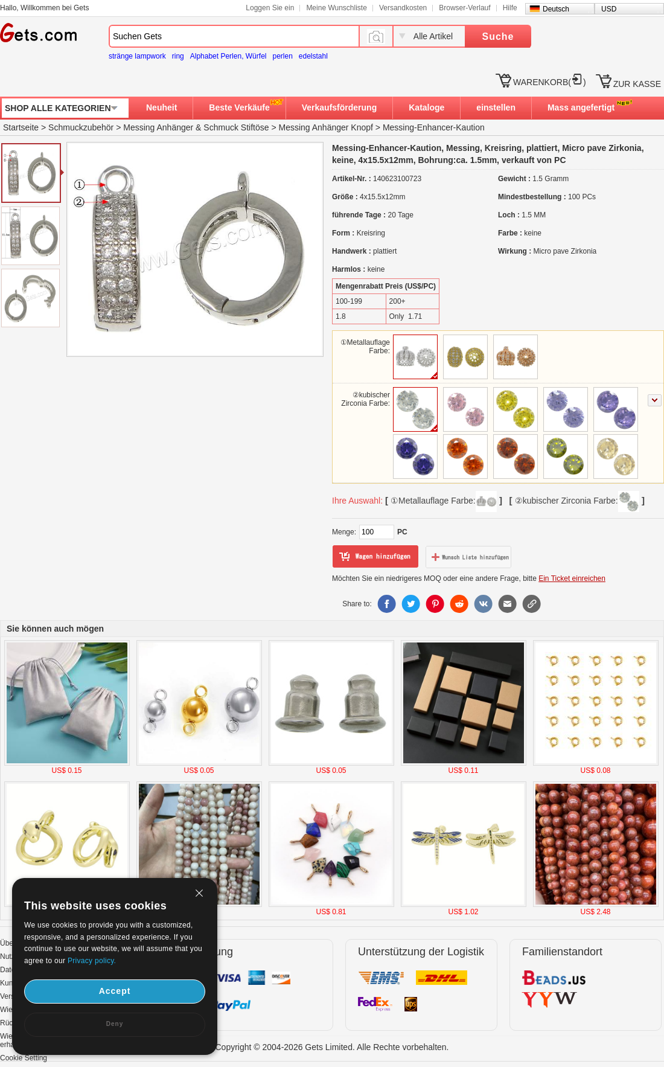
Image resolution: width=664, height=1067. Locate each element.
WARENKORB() (549, 82)
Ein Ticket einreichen (571, 578)
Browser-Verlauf (464, 8)
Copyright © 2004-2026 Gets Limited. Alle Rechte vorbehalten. (332, 1047)
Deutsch (556, 9)
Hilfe (510, 8)
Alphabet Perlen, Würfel (228, 56)
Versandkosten (403, 8)
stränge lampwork (137, 56)
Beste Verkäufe (239, 107)
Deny (114, 1024)
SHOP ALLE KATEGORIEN (58, 108)
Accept (115, 991)
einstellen (496, 107)
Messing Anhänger (158, 127)
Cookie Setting (23, 1058)
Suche (498, 36)
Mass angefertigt (581, 107)
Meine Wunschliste (336, 8)
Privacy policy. (92, 960)
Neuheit (161, 107)
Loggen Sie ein (270, 8)
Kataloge (426, 107)
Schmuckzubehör (80, 127)
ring (178, 56)
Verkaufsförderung (339, 107)
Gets (38, 32)
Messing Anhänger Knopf (325, 127)
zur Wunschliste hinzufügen (468, 556)
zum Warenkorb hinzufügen (375, 556)
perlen (282, 56)
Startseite (21, 127)
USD (608, 9)
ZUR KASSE (637, 84)
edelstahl (313, 56)
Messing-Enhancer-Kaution (434, 127)
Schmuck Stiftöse (236, 127)
